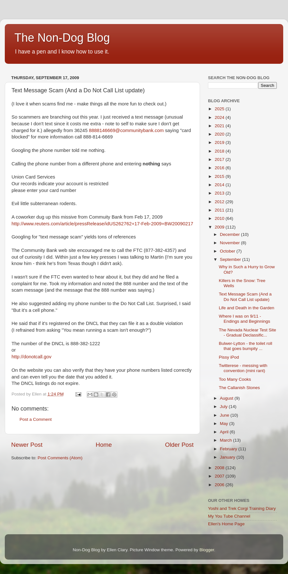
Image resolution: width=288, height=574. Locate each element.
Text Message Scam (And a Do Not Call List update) (245, 297)
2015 (220, 176)
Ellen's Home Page (226, 523)
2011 (220, 210)
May (224, 423)
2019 (220, 142)
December (230, 234)
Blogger (206, 549)
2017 (220, 159)
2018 (220, 151)
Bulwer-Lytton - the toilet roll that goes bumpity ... (245, 346)
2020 (220, 134)
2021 (220, 125)
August (227, 398)
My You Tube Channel (229, 516)
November (230, 242)
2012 (220, 201)
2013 (220, 193)
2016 (220, 167)
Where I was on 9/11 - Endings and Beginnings (244, 319)
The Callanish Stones (239, 387)
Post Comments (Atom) (60, 457)
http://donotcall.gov (32, 356)
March (226, 440)
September (231, 259)
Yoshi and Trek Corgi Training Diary (242, 508)
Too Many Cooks (235, 379)
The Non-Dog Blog (62, 37)
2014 (220, 184)
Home (104, 444)
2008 (220, 467)
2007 (220, 476)
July (224, 406)
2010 (220, 218)
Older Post (179, 444)
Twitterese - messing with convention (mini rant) (243, 368)
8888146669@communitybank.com (126, 130)
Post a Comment (36, 419)
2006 (220, 484)
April (225, 431)
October (228, 251)
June (225, 415)
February (229, 448)
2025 (220, 108)
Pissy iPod (229, 357)
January (228, 457)
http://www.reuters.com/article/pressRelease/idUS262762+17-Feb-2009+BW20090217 (102, 223)
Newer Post (27, 444)
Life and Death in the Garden (246, 307)
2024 (220, 117)
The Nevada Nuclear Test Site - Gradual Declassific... (247, 332)
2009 (220, 227)
